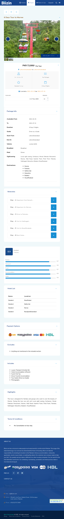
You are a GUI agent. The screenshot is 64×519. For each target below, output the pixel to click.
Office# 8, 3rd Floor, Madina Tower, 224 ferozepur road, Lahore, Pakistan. (24, 498)
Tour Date (8, 95)
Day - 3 (33, 214)
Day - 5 (33, 228)
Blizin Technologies (9, 514)
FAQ (43, 516)
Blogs (5, 516)
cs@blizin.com (13, 494)
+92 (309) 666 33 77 (56, 502)
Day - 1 (33, 200)
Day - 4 (33, 221)
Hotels (22, 3)
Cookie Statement (35, 516)
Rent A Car (41, 3)
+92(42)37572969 (15, 502)
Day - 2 (33, 207)
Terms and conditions (14, 516)
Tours (31, 3)
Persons (45, 95)
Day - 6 (33, 235)
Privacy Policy (25, 516)
